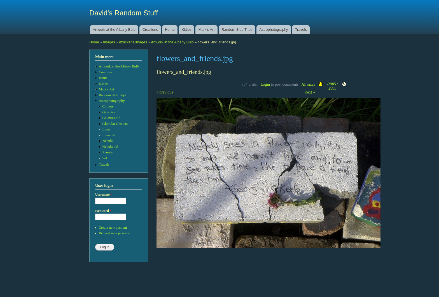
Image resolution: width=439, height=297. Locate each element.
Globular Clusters (115, 124)
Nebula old (110, 147)
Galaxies (108, 112)
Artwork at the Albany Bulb (114, 29)
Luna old (108, 135)
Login (265, 84)
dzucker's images (133, 42)
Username (103, 195)
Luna (106, 129)
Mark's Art (206, 29)
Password (103, 211)
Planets (107, 152)
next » (310, 92)
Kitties (187, 29)
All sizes (308, 84)
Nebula (107, 141)
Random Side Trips (237, 29)
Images (109, 42)
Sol (104, 158)
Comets (107, 106)
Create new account (113, 228)
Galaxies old (111, 118)
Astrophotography (273, 29)
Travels (301, 29)
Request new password (115, 233)
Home (170, 29)
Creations (150, 29)
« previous (165, 92)
